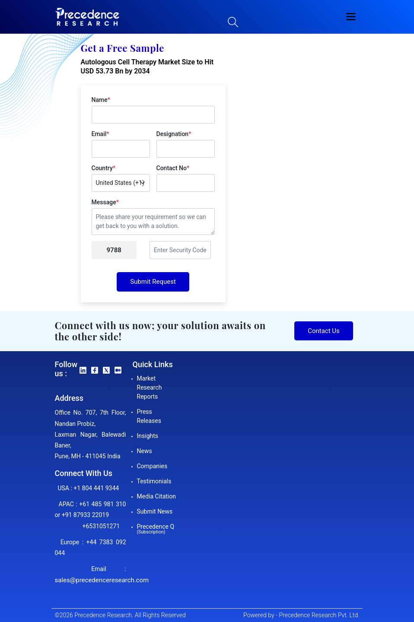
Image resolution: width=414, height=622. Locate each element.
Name (101, 99)
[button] (351, 16)
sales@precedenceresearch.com (102, 580)
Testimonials (154, 481)
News (144, 450)
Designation (173, 133)
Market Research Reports (149, 387)
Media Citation (156, 496)
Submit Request (153, 282)
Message (105, 202)
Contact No (173, 168)
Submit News (155, 511)
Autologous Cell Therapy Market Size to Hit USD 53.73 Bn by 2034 (147, 66)
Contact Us (324, 331)
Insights (148, 435)
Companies (152, 466)
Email (100, 133)
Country (103, 168)
